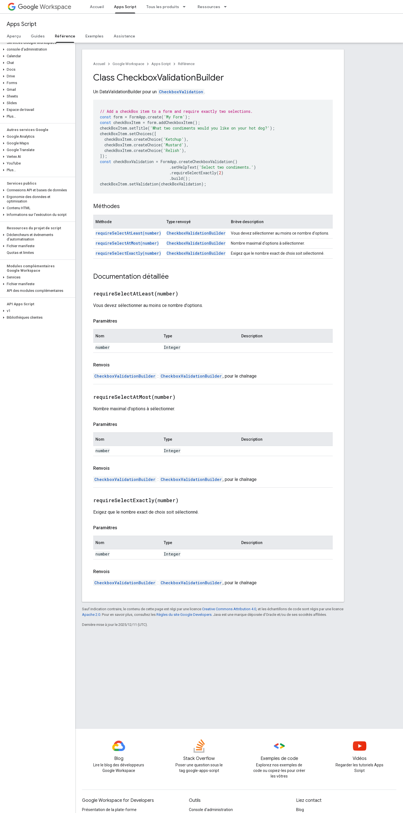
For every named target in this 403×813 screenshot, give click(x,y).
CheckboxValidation (181, 91)
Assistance (124, 36)
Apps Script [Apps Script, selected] (125, 6)
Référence (186, 64)
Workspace (44, 7)
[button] (36, 49)
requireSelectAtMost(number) (127, 243)
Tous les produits (162, 6)
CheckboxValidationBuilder (196, 233)
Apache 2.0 (91, 614)
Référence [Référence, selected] (65, 36)
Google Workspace (128, 64)
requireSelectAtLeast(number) (128, 233)
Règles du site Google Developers (184, 614)
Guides (38, 36)
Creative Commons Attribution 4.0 (229, 609)
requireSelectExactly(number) (128, 253)
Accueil (97, 6)
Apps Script (21, 24)
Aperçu (14, 36)
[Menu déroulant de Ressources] (227, 6)
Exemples (94, 36)
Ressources (209, 6)
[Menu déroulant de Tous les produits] (186, 6)
